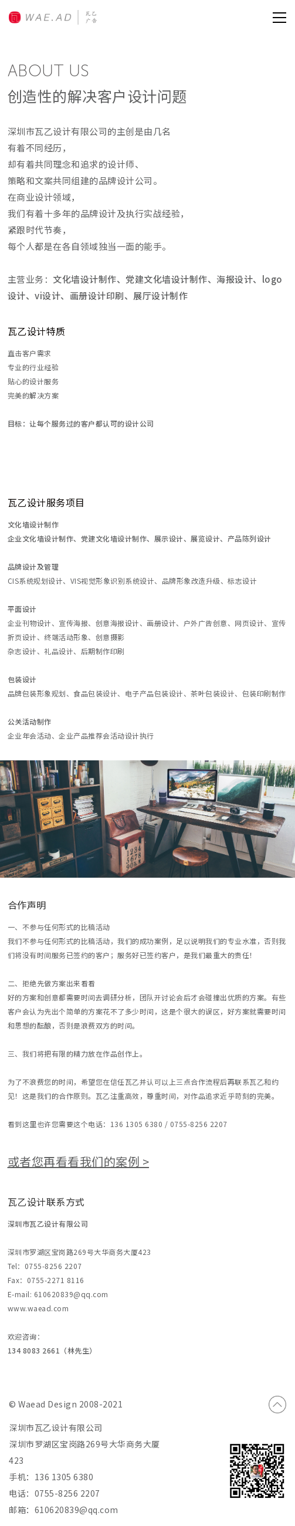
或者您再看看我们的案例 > (79, 1161)
